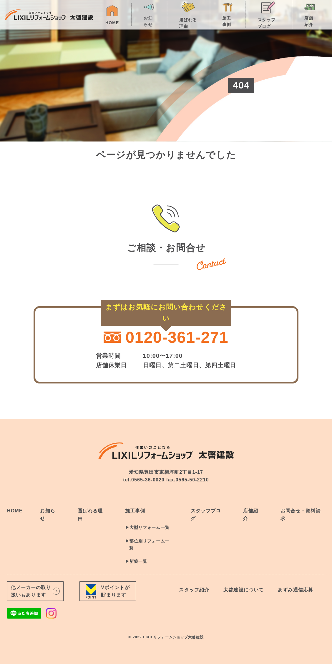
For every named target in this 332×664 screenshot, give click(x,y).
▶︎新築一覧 (136, 561)
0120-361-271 (166, 337)
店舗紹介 (309, 14)
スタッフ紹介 (194, 589)
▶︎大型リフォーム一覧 (147, 527)
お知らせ (149, 14)
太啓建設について (243, 589)
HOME (112, 14)
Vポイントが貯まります (108, 591)
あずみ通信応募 (295, 589)
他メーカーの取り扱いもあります (35, 591)
